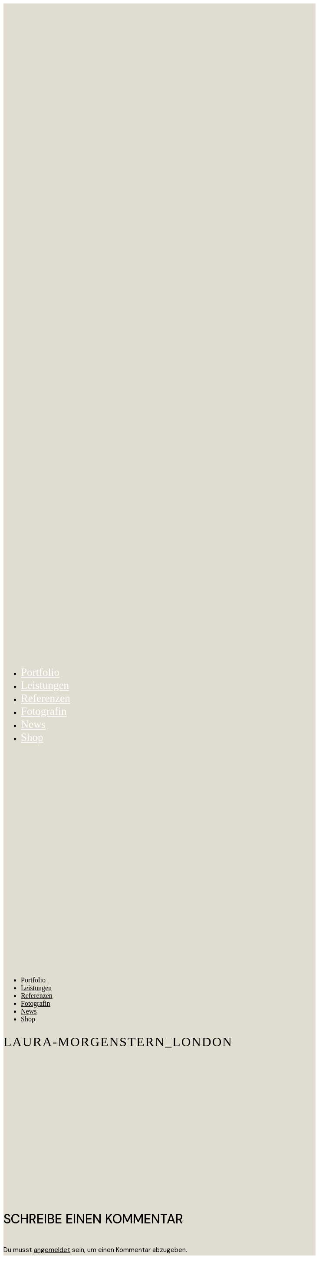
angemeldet (52, 1250)
